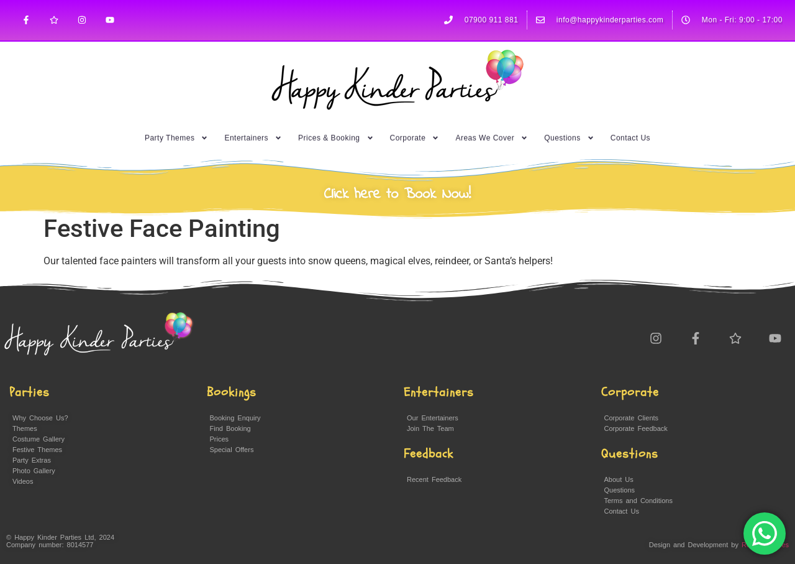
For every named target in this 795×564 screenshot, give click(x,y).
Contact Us (630, 129)
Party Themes (176, 129)
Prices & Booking (335, 129)
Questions (569, 129)
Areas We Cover (491, 129)
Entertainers (253, 129)
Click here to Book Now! (397, 194)
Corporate (415, 129)
